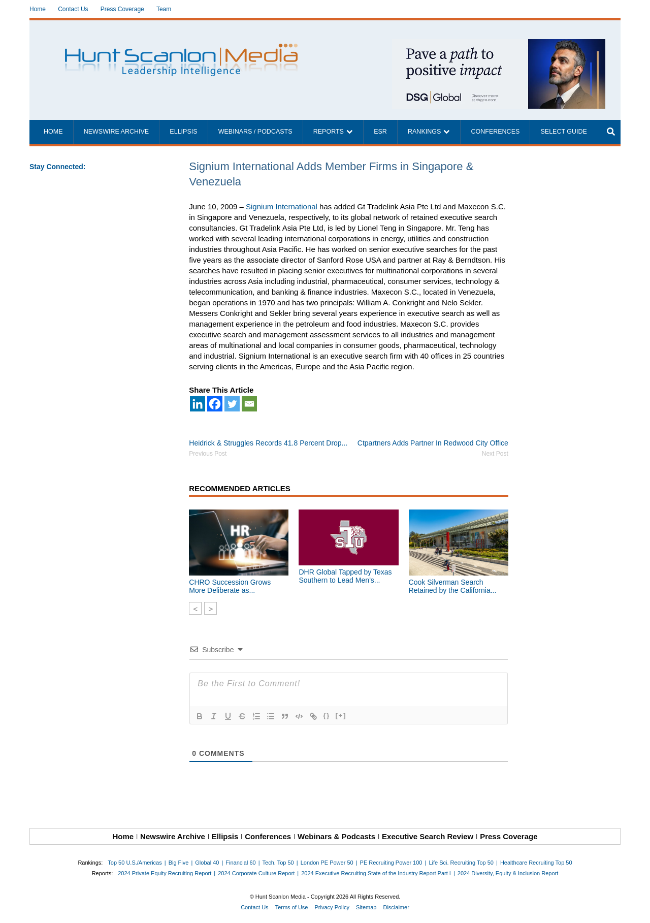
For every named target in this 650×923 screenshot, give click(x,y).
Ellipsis (183, 131)
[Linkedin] (197, 403)
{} (326, 715)
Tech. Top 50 (278, 863)
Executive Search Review (427, 836)
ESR (380, 131)
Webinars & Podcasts (336, 836)
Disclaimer (396, 907)
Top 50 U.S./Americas (134, 863)
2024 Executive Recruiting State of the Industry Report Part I (376, 873)
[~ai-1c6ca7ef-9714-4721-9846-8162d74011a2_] (498, 44)
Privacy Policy (332, 907)
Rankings (424, 131)
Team (163, 9)
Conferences (495, 131)
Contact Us (73, 9)
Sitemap (366, 907)
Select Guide (563, 131)
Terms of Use (291, 907)
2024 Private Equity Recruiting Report (164, 873)
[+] (340, 715)
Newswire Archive (116, 131)
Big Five (179, 863)
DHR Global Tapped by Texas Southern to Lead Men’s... (345, 576)
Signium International (281, 206)
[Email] (249, 403)
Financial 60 (240, 863)
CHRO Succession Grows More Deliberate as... (230, 586)
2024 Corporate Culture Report (256, 873)
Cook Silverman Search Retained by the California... (453, 586)
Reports (328, 131)
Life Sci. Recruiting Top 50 (461, 863)
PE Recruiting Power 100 (391, 863)
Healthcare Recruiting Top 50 (536, 863)
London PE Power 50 (327, 863)
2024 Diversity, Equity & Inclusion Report (508, 873)
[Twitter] (232, 403)
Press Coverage (122, 9)
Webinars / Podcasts (255, 131)
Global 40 (207, 863)
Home (37, 9)
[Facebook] (214, 403)
